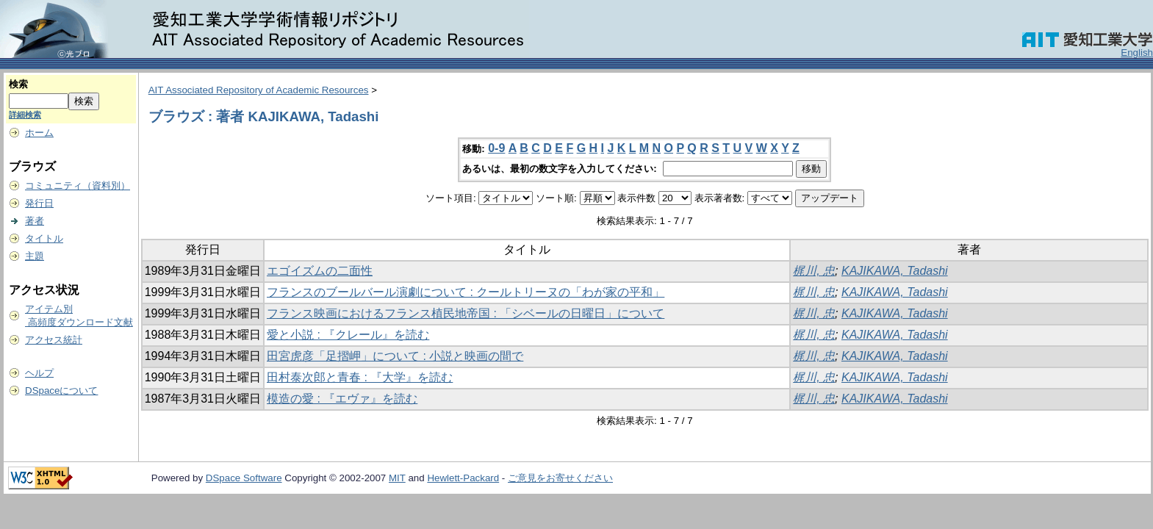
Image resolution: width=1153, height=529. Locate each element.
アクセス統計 (53, 339)
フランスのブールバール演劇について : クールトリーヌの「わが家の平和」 (465, 292)
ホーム (39, 132)
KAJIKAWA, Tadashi (894, 270)
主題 (34, 256)
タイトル (44, 238)
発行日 (39, 203)
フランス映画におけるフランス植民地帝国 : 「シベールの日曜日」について (465, 313)
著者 (34, 220)
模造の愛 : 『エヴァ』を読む (342, 398)
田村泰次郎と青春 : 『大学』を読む (360, 377)
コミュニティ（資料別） (77, 185)
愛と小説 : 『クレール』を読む (348, 334)
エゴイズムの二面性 (320, 270)
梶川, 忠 (814, 270)
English (1137, 52)
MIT (397, 477)
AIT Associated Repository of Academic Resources (258, 90)
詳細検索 (25, 114)
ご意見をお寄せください (560, 477)
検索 (18, 84)
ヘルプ (39, 372)
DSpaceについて (61, 390)
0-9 (496, 148)
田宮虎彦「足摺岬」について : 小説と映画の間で (395, 356)
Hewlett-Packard (463, 477)
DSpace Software (244, 477)
